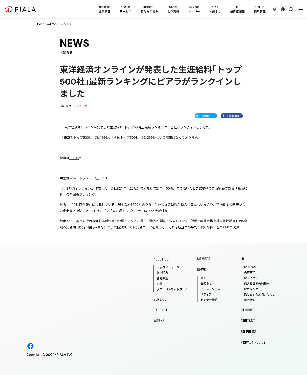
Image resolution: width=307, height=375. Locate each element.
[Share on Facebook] (232, 115)
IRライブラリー (254, 278)
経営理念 (162, 272)
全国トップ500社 (126, 138)
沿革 (159, 284)
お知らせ (206, 283)
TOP (39, 23)
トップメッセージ (168, 267)
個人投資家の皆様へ (256, 283)
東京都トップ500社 (78, 138)
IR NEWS (250, 267)
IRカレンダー (252, 289)
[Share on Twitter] (206, 115)
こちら (74, 158)
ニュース (51, 23)
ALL (203, 278)
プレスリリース (210, 289)
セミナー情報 (208, 299)
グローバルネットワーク (172, 289)
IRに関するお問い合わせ (259, 294)
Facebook (30, 346)
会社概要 (162, 278)
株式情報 (249, 300)
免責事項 (249, 272)
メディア (206, 294)
